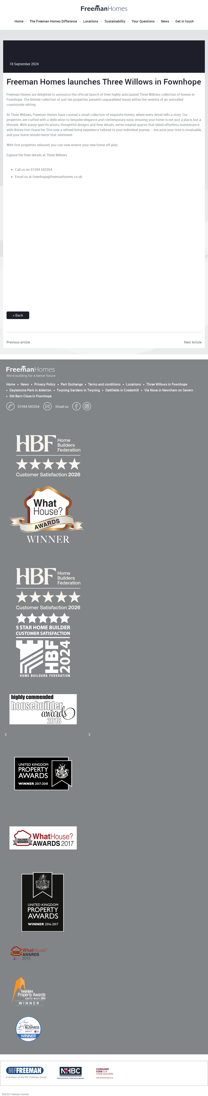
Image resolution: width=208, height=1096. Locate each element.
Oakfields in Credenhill (122, 390)
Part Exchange (72, 384)
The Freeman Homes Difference (53, 21)
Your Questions (143, 21)
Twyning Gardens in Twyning (78, 390)
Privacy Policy (44, 384)
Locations (90, 21)
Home (19, 21)
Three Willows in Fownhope (166, 384)
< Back (18, 315)
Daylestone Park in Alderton (30, 390)
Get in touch (184, 21)
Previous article (18, 342)
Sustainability (115, 21)
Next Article (192, 342)
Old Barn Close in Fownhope (30, 396)
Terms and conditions (104, 384)
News (165, 21)
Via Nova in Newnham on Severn (168, 390)
